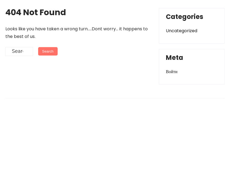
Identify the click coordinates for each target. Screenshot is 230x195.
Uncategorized (181, 31)
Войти (172, 72)
